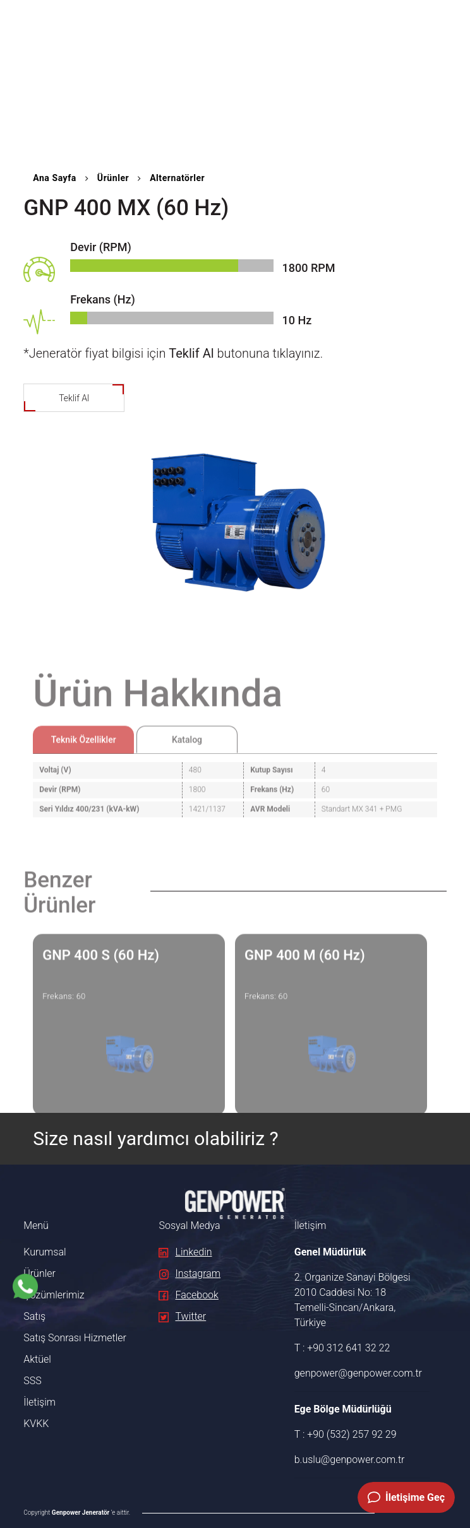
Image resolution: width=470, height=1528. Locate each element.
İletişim (39, 1402)
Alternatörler (177, 178)
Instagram (189, 1273)
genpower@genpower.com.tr (355, 1373)
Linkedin (185, 1252)
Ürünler (113, 178)
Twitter (182, 1316)
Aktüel (37, 1359)
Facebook (188, 1295)
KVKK (36, 1424)
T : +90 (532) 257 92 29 (345, 1434)
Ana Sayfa (54, 178)
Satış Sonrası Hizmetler (74, 1338)
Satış (34, 1316)
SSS (32, 1381)
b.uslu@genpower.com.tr (349, 1460)
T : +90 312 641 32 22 (342, 1348)
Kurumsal (44, 1252)
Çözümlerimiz (53, 1295)
